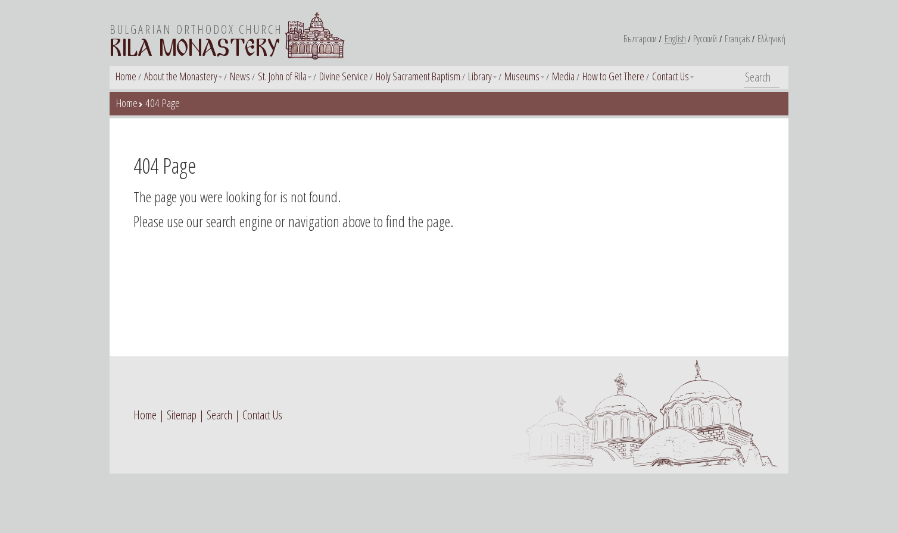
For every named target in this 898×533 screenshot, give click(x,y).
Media (563, 76)
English (675, 38)
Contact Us (670, 76)
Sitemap (182, 415)
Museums (522, 76)
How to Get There (613, 76)
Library (480, 76)
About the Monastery (180, 76)
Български (640, 38)
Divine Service (343, 76)
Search (219, 415)
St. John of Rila (282, 76)
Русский (705, 38)
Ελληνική (771, 38)
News (240, 76)
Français (737, 38)
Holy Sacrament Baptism (418, 76)
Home (126, 76)
